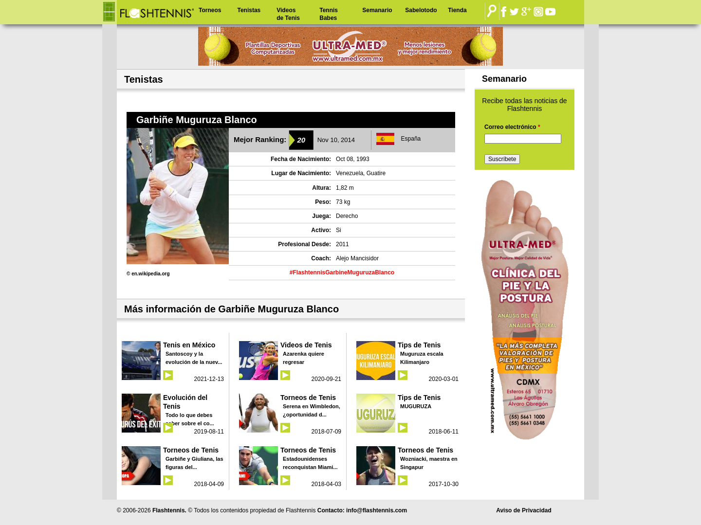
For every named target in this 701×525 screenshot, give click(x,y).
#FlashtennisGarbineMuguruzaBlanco (342, 272)
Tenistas (248, 10)
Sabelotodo (421, 10)
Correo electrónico (512, 127)
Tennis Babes (328, 14)
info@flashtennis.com (376, 510)
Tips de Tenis (419, 345)
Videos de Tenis (288, 14)
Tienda (457, 10)
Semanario (377, 10)
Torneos (210, 10)
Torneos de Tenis (308, 397)
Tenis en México (189, 345)
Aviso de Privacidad (524, 510)
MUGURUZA (415, 406)
